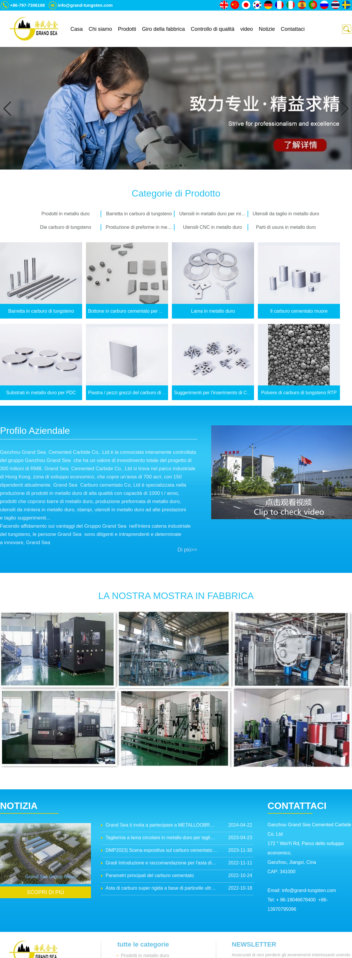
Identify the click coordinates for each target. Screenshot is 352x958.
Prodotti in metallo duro (65, 213)
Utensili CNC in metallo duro (212, 227)
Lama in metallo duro (213, 311)
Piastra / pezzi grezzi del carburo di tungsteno (135, 392)
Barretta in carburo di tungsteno (139, 213)
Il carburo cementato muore (299, 311)
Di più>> (187, 550)
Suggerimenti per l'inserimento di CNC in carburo (225, 392)
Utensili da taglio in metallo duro (286, 213)
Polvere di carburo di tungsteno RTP (299, 392)
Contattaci (292, 29)
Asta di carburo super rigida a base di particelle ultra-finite (161, 888)
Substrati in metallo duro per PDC (41, 392)
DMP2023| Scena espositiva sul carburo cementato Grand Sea (161, 850)
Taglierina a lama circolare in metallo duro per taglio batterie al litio (161, 837)
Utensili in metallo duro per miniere (213, 213)
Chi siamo (100, 29)
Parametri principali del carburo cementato (150, 875)
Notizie (267, 29)
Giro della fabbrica (163, 29)
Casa (76, 29)
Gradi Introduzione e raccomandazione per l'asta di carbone (161, 862)
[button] (166, 165)
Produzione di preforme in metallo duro (140, 227)
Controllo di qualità (212, 29)
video (246, 29)
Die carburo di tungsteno (65, 227)
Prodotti (127, 29)
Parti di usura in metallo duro (286, 227)
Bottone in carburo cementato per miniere (131, 311)
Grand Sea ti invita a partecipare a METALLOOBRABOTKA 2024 (161, 824)
